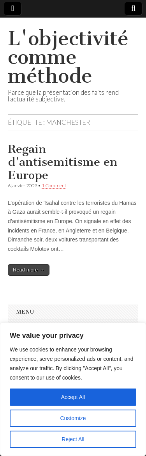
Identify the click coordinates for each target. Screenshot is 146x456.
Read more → (28, 270)
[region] (73, 389)
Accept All (73, 397)
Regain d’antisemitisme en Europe (63, 162)
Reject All (73, 439)
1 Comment (54, 185)
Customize (73, 418)
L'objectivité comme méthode (68, 57)
